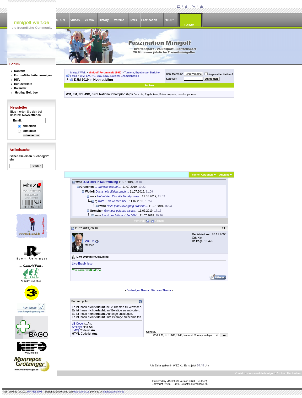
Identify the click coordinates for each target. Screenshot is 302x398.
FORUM (189, 25)
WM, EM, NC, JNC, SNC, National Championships (109, 75)
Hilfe (17, 79)
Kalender (20, 88)
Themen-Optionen (201, 174)
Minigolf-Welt (77, 72)
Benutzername (174, 73)
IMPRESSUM (34, 391)
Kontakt (19, 71)
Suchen (149, 85)
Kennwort (171, 78)
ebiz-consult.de (81, 391)
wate (89, 240)
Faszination (149, 20)
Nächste (159, 220)
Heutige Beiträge (26, 92)
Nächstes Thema (161, 290)
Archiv (281, 373)
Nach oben (294, 373)
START (60, 20)
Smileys (77, 327)
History (104, 20)
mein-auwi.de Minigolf (260, 373)
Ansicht (224, 174)
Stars (133, 20)
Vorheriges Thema (138, 290)
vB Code (77, 323)
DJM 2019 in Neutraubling (100, 182)
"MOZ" (169, 20)
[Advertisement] (149, 134)
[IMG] (75, 330)
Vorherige (139, 220)
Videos (75, 20)
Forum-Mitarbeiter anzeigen (33, 75)
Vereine (119, 20)
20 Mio (89, 20)
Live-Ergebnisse (82, 263)
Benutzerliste (23, 84)
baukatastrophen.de (113, 391)
